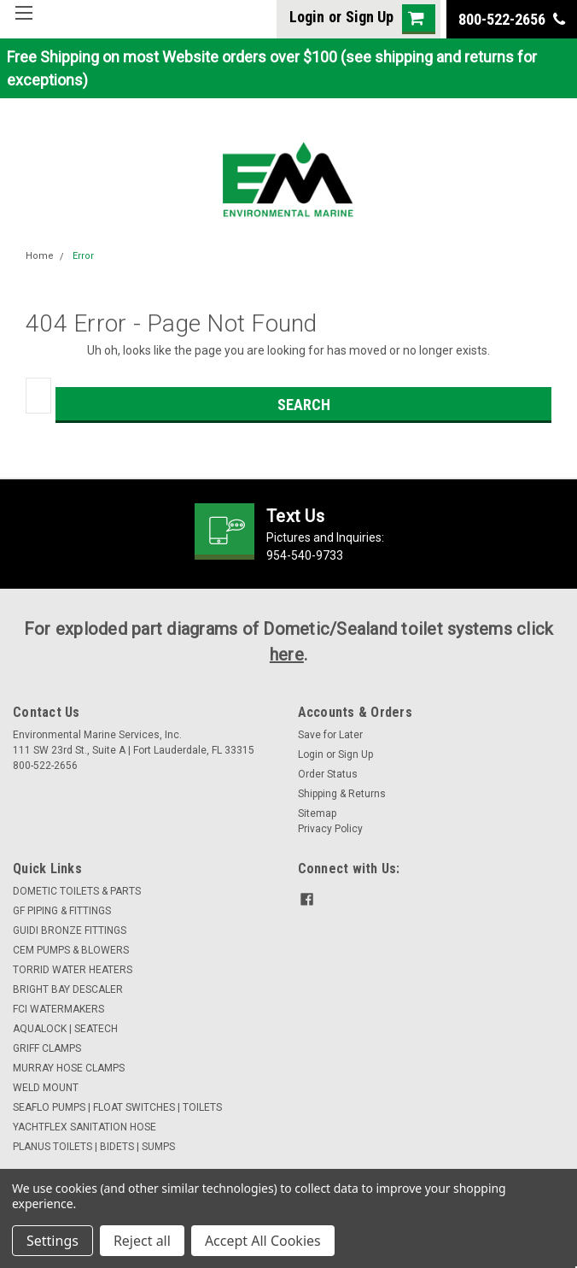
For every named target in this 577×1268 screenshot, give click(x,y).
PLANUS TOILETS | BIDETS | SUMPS (94, 1147)
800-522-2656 (511, 19)
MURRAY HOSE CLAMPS (69, 1068)
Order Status (328, 774)
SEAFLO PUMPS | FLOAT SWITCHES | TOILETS (117, 1107)
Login (306, 17)
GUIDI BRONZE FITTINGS (69, 930)
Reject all (142, 1240)
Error (83, 255)
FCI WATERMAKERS (58, 1009)
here (287, 654)
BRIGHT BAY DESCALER (68, 989)
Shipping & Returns (342, 794)
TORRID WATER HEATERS (72, 970)
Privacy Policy (330, 829)
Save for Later (330, 735)
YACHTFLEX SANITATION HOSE (84, 1127)
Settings (52, 1240)
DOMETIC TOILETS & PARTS (77, 891)
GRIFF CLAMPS (47, 1048)
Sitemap (317, 813)
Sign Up (369, 17)
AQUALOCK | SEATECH (65, 1029)
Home (40, 255)
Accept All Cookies (263, 1240)
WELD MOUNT (46, 1088)
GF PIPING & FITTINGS (62, 911)
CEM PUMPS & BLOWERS (71, 950)
